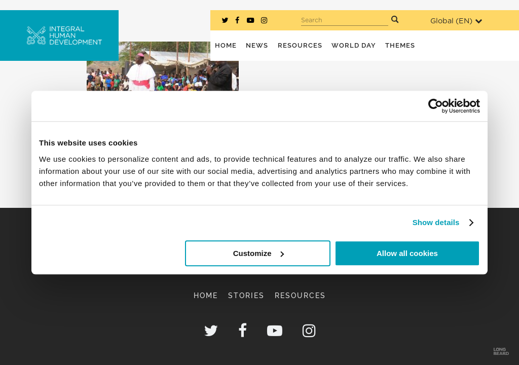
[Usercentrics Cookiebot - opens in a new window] (435, 106)
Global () (456, 21)
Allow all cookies (407, 253)
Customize (258, 253)
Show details (436, 222)
